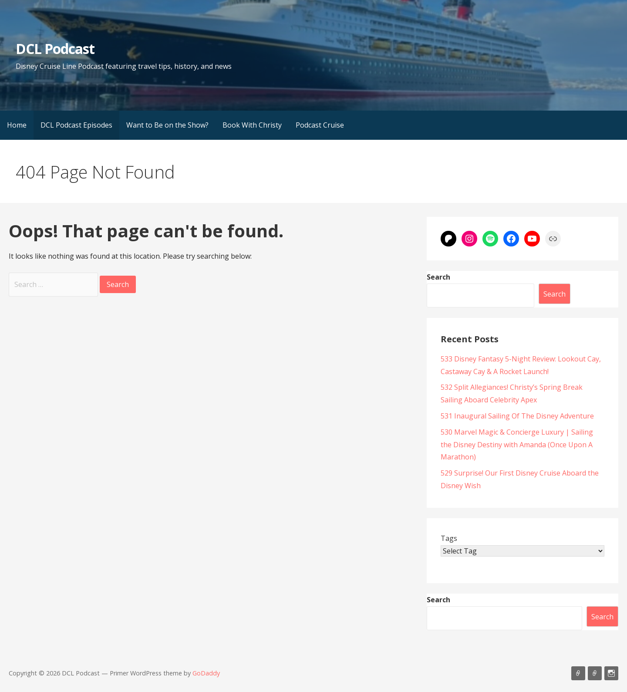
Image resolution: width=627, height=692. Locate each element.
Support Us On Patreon (595, 673)
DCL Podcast (55, 48)
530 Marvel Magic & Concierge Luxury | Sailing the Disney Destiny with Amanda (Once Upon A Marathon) (517, 444)
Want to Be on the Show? (167, 125)
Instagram (611, 673)
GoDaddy (206, 673)
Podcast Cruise (320, 125)
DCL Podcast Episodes (76, 125)
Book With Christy (252, 125)
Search (438, 277)
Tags (449, 538)
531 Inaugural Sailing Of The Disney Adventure (517, 416)
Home (17, 125)
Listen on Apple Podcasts (578, 673)
